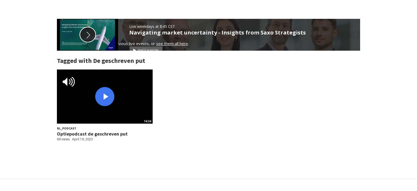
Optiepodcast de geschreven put (92, 134)
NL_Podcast (66, 128)
